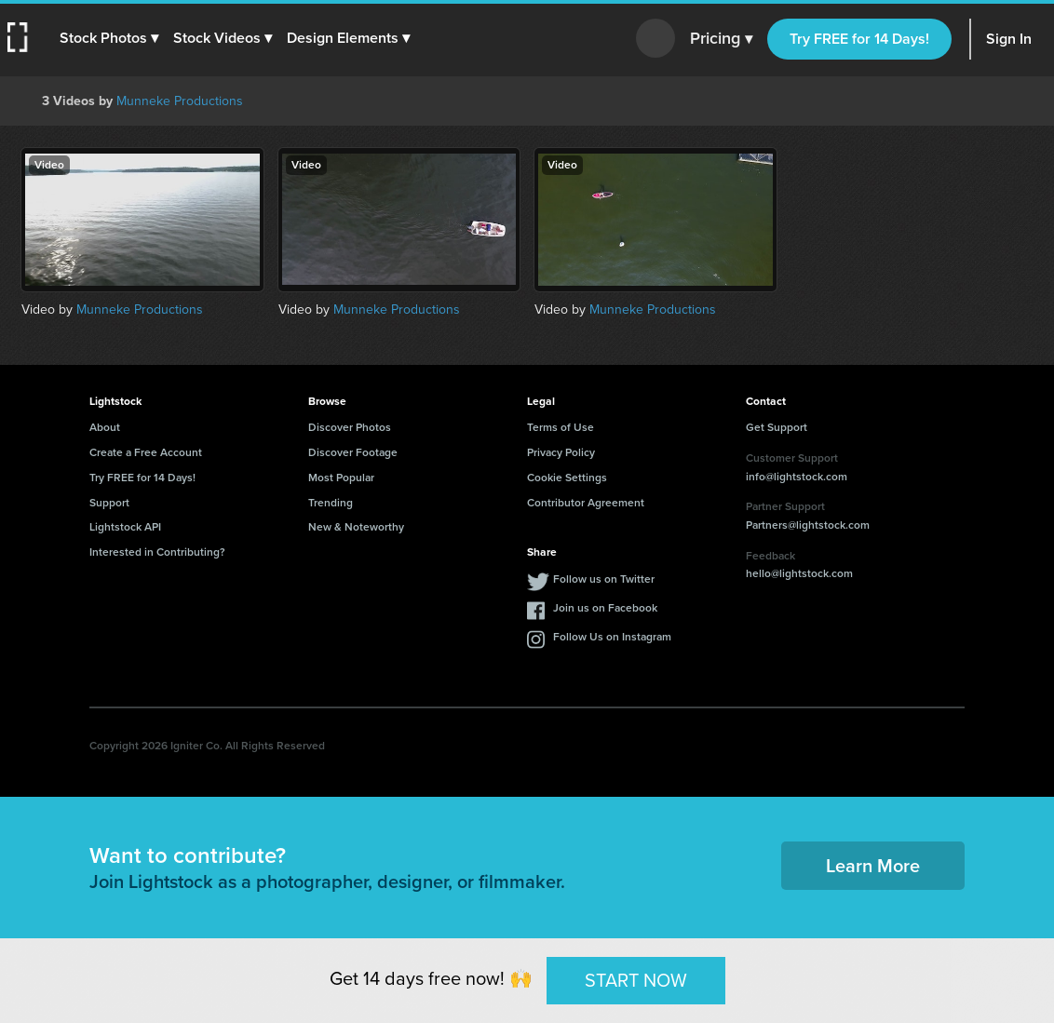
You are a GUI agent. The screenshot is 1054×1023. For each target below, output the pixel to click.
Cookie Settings (567, 477)
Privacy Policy (561, 452)
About (104, 427)
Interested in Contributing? (157, 552)
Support (109, 502)
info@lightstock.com (796, 476)
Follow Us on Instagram (612, 636)
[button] (109, 38)
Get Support (776, 427)
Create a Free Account (145, 452)
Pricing (721, 39)
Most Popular (341, 477)
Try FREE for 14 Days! (859, 38)
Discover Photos (349, 427)
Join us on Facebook (605, 607)
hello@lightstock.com (799, 573)
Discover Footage (353, 452)
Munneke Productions (179, 101)
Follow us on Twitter (604, 579)
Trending (330, 502)
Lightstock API (125, 526)
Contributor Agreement (585, 502)
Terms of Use (560, 427)
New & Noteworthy (356, 526)
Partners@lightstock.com (808, 525)
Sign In (1009, 38)
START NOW (636, 980)
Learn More (873, 866)
